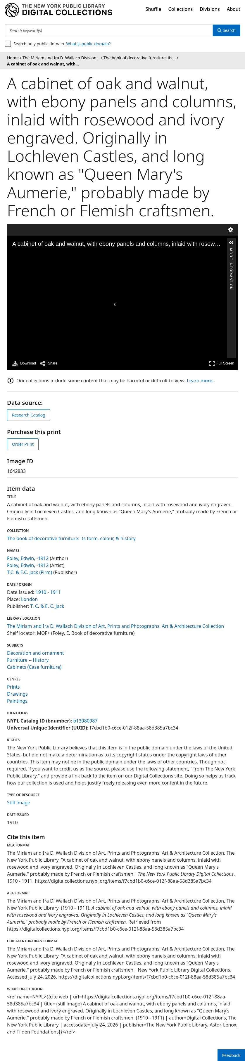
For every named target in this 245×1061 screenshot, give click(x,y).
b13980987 (85, 721)
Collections (180, 9)
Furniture (17, 660)
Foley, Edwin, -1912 (28, 558)
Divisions (210, 9)
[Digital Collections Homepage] (58, 10)
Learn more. (200, 380)
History (41, 660)
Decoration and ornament (35, 653)
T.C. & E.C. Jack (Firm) (29, 572)
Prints (13, 687)
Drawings (17, 694)
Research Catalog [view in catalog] (28, 415)
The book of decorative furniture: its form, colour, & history (71, 538)
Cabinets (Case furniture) (34, 667)
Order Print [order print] (23, 444)
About (233, 9)
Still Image (18, 802)
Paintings (17, 701)
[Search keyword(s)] (109, 30)
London (29, 599)
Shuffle (153, 9)
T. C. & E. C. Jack (47, 606)
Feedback (231, 1055)
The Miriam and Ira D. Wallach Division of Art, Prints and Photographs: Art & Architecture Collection (115, 626)
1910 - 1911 (48, 592)
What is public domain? (88, 43)
